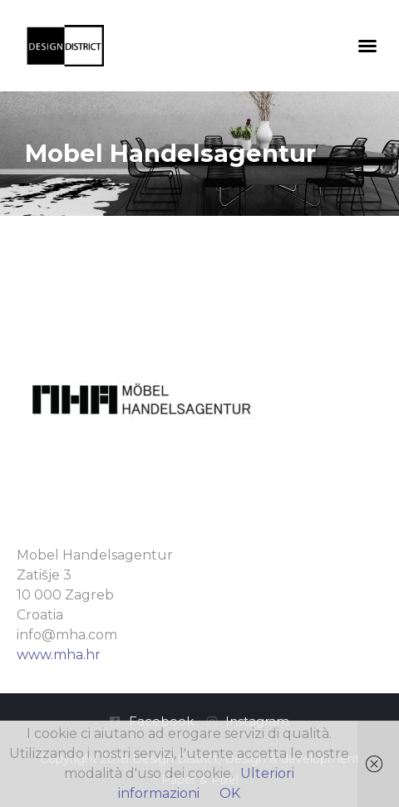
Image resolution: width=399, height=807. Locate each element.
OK (229, 793)
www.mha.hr (59, 655)
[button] (367, 46)
